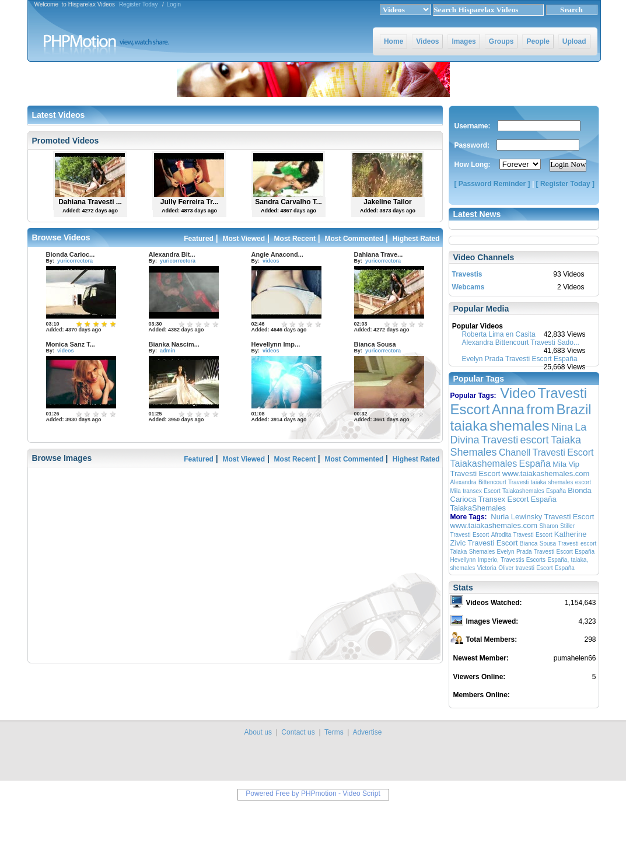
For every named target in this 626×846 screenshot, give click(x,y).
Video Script (361, 793)
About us (258, 732)
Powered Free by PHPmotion (291, 793)
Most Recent (295, 239)
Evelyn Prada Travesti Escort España (520, 359)
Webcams (468, 287)
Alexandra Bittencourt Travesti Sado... (520, 342)
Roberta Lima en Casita (499, 334)
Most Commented (354, 239)
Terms (334, 732)
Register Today (138, 4)
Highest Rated (416, 239)
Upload (574, 41)
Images (463, 41)
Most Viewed (244, 239)
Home (393, 41)
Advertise (367, 732)
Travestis (467, 274)
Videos (427, 41)
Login (174, 4)
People (537, 41)
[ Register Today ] (565, 184)
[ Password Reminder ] (492, 184)
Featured (199, 239)
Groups (501, 41)
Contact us (297, 732)
